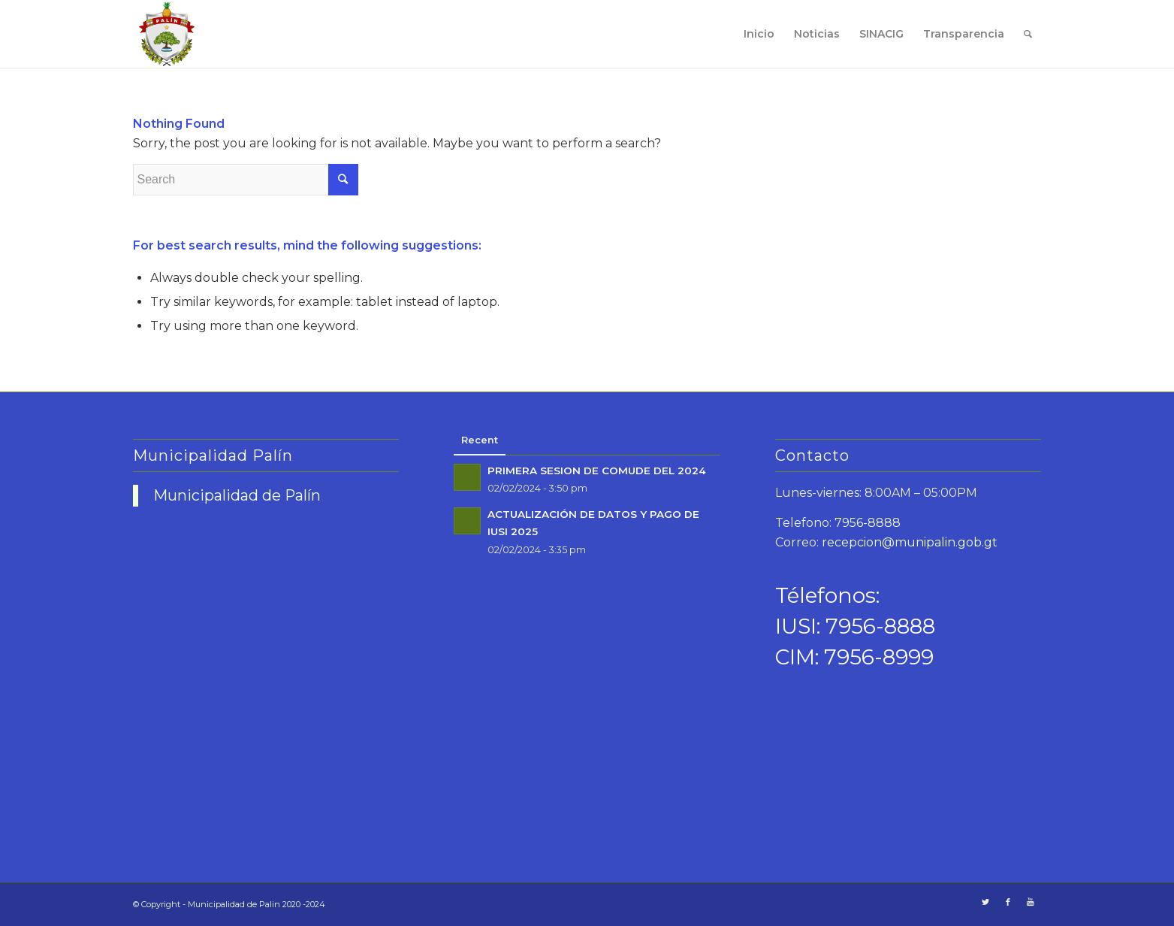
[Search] (1028, 34)
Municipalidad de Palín (237, 495)
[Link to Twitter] (985, 902)
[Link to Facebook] (1008, 902)
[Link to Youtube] (1030, 902)
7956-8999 (879, 657)
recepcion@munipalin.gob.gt (909, 542)
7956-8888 (867, 523)
